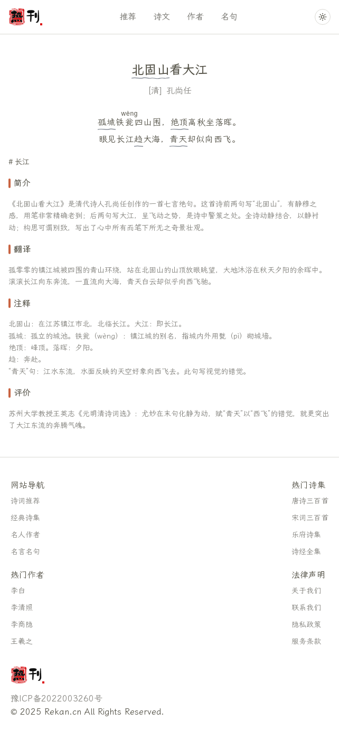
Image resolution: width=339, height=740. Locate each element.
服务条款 (306, 641)
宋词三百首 (309, 517)
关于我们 (306, 590)
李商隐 (22, 624)
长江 (22, 161)
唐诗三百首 (309, 501)
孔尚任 (179, 91)
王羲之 (22, 641)
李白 (18, 590)
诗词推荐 (25, 501)
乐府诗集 (306, 534)
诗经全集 (306, 551)
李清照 (22, 607)
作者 (195, 17)
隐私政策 (306, 624)
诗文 (161, 17)
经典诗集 (25, 517)
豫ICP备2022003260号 (56, 699)
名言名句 (25, 551)
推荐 (127, 17)
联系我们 (306, 607)
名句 (229, 17)
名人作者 (25, 534)
